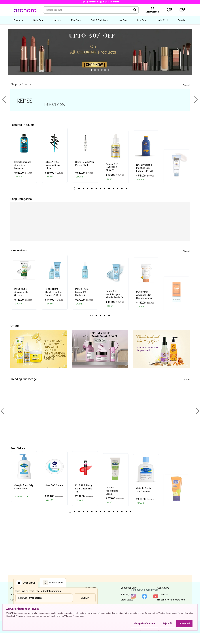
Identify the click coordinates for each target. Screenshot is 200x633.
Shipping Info (127, 594)
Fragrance (18, 20)
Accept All (184, 623)
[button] (22, 49)
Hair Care (122, 20)
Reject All (167, 623)
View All (186, 85)
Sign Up (85, 598)
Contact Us (162, 594)
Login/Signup (152, 12)
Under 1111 (162, 20)
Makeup (57, 20)
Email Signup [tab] (26, 582)
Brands (181, 20)
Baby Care (38, 20)
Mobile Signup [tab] (53, 582)
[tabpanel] (24, 155)
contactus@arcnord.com (171, 599)
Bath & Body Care (99, 20)
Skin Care (142, 20)
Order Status (127, 599)
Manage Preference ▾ (144, 623)
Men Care (76, 20)
